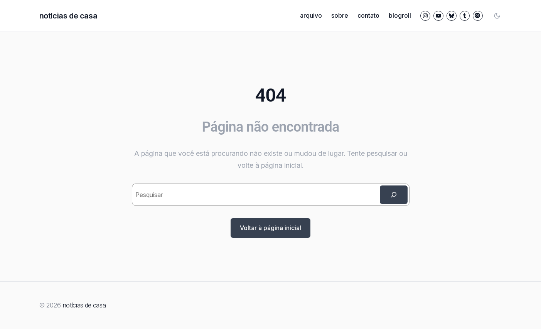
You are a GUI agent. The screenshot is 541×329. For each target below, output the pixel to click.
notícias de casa (68, 15)
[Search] (394, 194)
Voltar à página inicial (270, 228)
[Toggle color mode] (497, 16)
